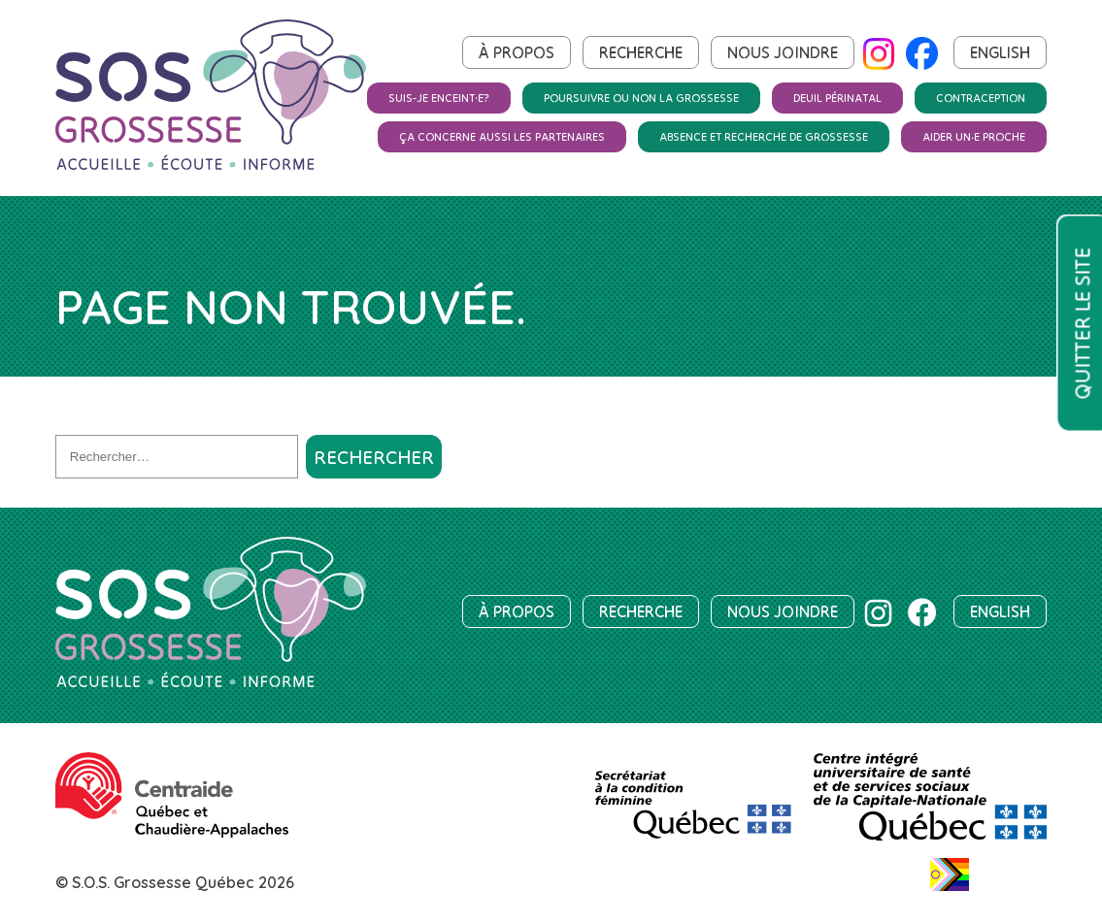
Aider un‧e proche (973, 136)
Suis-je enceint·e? (438, 97)
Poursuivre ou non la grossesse (641, 97)
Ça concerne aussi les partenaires (502, 136)
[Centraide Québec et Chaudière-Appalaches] (171, 832)
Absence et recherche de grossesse (763, 136)
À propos (516, 52)
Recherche (641, 52)
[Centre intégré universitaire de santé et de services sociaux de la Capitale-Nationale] (930, 840)
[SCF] (693, 840)
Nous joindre (782, 52)
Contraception (980, 97)
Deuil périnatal (837, 97)
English (1000, 52)
